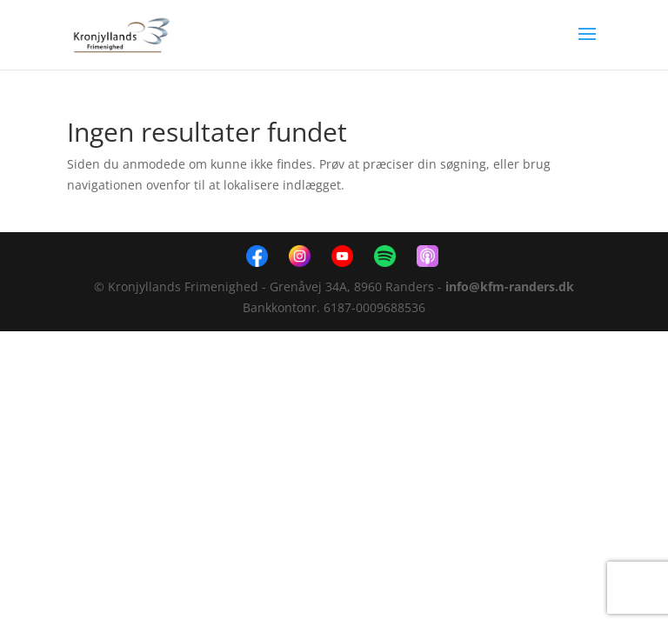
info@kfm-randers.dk (509, 286)
